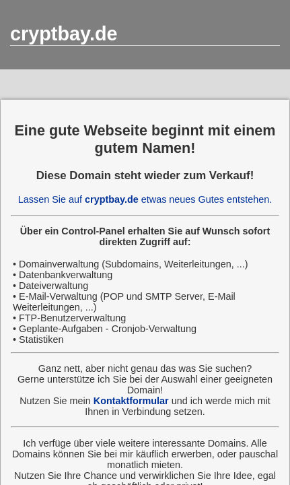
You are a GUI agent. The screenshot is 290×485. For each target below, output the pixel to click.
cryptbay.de (64, 33)
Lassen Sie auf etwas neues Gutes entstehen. (145, 199)
